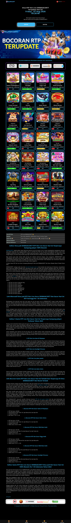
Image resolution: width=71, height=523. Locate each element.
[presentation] (63, 66)
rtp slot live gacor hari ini (32, 267)
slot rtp (14, 276)
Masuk (26, 24)
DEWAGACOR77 (9, 250)
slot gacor (8, 496)
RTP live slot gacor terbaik (42, 399)
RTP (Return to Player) (43, 385)
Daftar (45, 24)
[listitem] (11, 66)
